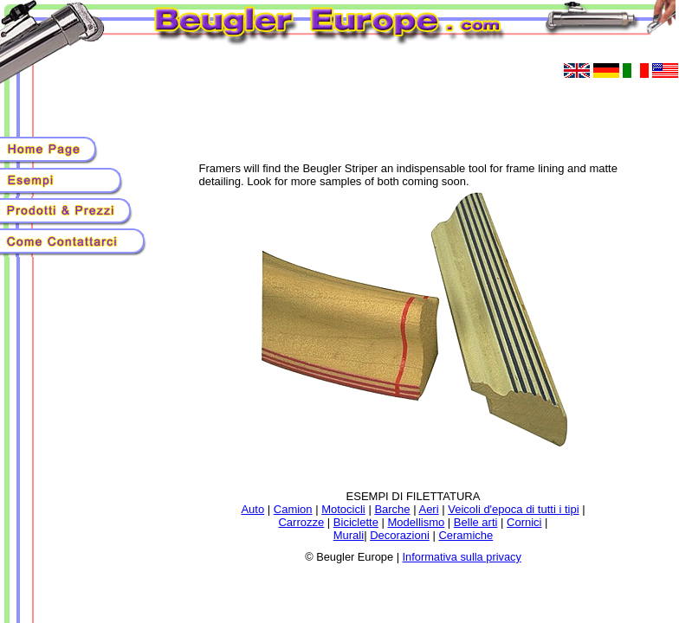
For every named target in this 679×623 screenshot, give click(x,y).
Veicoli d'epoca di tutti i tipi (513, 509)
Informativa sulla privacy (462, 556)
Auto (252, 509)
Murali (348, 535)
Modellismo (415, 522)
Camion (293, 509)
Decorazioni (400, 535)
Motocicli (343, 509)
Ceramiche (465, 535)
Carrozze (301, 522)
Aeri (428, 509)
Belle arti (476, 522)
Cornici (524, 522)
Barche (392, 509)
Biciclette (355, 522)
